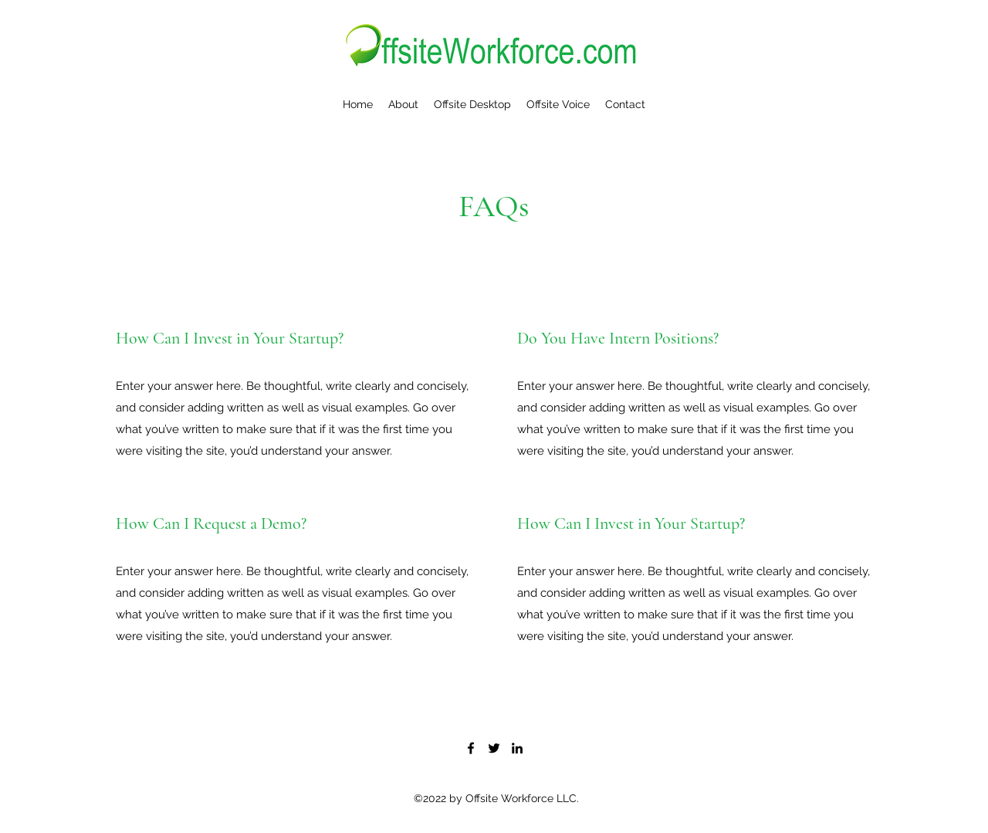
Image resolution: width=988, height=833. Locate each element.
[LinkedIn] (517, 748)
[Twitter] (494, 748)
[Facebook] (471, 748)
